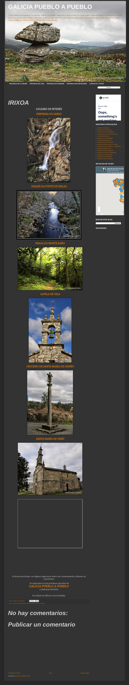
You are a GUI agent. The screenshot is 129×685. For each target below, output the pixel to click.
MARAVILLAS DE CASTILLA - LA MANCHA (109, 146)
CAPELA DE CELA (50, 294)
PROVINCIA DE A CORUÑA (18, 84)
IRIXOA (28, 603)
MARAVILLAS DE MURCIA (104, 156)
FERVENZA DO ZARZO (48, 114)
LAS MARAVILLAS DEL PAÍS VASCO (107, 134)
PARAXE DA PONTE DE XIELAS (49, 186)
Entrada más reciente (14, 673)
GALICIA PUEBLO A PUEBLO (50, 6)
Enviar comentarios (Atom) (23, 676)
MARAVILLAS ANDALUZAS (104, 154)
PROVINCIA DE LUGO (37, 84)
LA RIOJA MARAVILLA (103, 136)
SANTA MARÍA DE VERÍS (50, 439)
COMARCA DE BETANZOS (19, 603)
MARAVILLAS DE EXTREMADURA (106, 152)
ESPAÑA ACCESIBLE (103, 128)
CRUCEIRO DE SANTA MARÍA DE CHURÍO (50, 366)
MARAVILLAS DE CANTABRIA (105, 132)
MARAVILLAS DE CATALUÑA (105, 142)
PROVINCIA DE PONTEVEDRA (77, 84)
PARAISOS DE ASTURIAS (104, 130)
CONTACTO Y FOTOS (96, 84)
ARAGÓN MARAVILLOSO (104, 140)
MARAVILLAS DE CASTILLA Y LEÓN (107, 144)
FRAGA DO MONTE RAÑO (50, 243)
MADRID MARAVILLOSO (104, 148)
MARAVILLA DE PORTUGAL (105, 159)
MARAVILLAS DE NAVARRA (105, 138)
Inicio (50, 673)
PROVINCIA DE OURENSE (55, 84)
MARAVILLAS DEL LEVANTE (105, 150)
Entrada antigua (85, 673)
